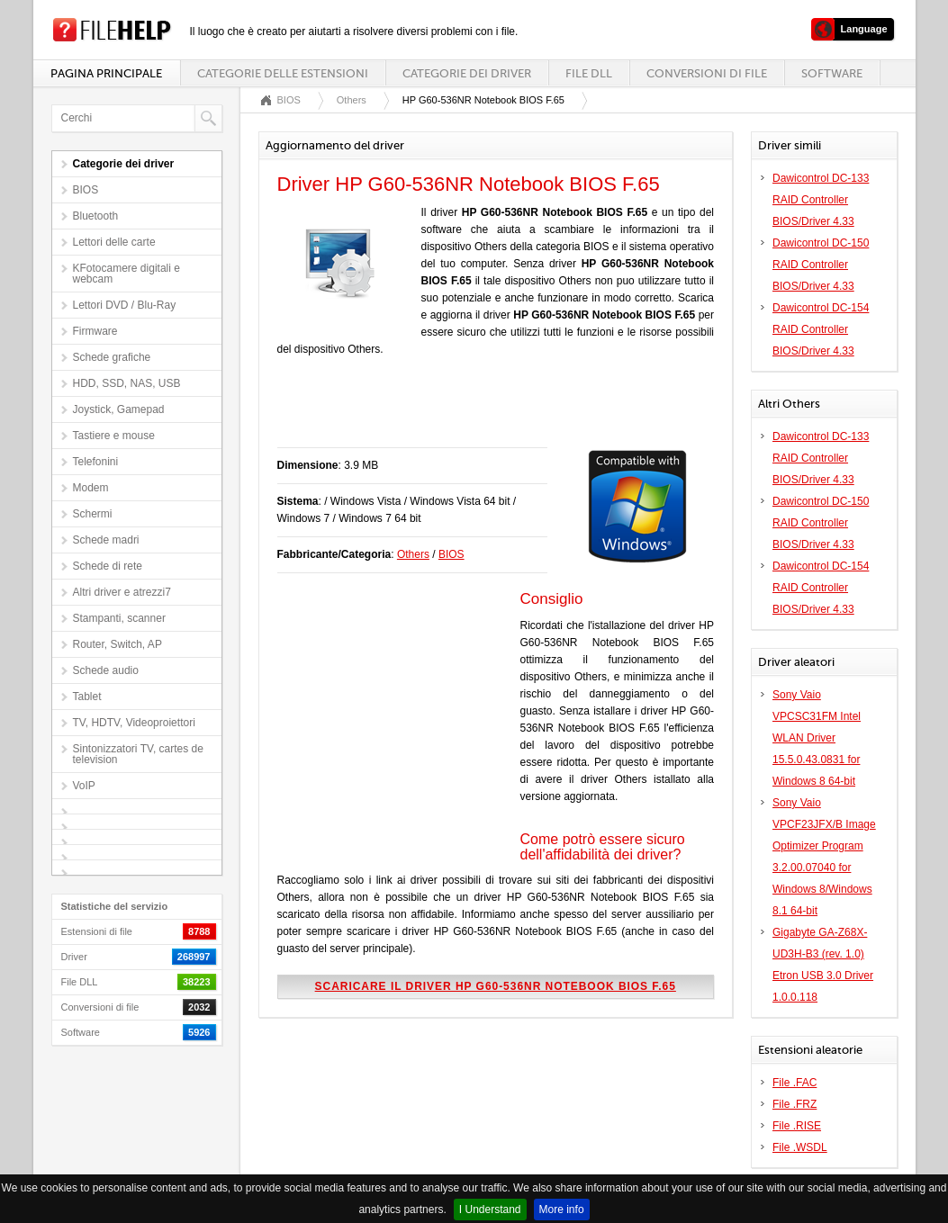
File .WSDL (799, 1147)
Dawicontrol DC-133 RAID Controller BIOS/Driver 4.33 (820, 200)
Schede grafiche (112, 357)
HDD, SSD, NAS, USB (127, 383)
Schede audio (106, 670)
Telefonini (96, 461)
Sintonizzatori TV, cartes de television (138, 754)
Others (351, 99)
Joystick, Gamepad (119, 409)
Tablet (87, 696)
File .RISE (796, 1126)
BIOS (86, 190)
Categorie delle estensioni (282, 73)
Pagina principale (106, 73)
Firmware (95, 331)
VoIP (84, 785)
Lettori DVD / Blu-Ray (124, 305)
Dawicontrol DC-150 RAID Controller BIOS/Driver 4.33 (820, 264)
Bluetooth (96, 216)
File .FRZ (794, 1104)
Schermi (93, 514)
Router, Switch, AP (117, 644)
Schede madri (106, 540)
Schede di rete (107, 566)
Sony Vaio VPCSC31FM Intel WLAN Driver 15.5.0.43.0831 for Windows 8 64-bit (816, 737)
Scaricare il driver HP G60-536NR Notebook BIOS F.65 (495, 986)
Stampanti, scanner (119, 618)
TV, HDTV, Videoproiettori (134, 722)
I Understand (490, 1209)
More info (561, 1209)
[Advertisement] (488, 411)
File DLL (588, 73)
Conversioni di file (706, 73)
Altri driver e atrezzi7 (122, 592)
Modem (91, 487)
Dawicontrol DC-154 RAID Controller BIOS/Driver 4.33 (820, 329)
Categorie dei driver (466, 73)
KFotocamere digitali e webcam (126, 273)
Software (831, 73)
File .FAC (794, 1082)
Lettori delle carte (114, 242)
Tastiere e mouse (114, 435)
